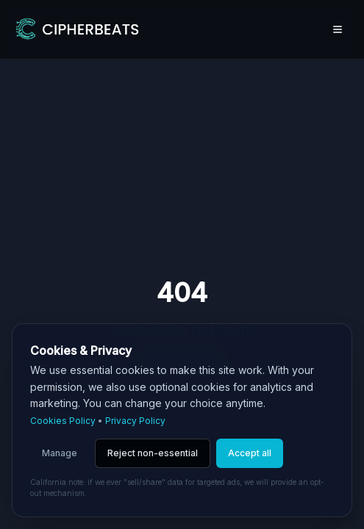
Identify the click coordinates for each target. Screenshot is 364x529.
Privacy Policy (135, 420)
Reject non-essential (152, 452)
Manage (59, 452)
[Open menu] (337, 29)
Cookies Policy (63, 420)
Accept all (249, 452)
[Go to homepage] (76, 29)
